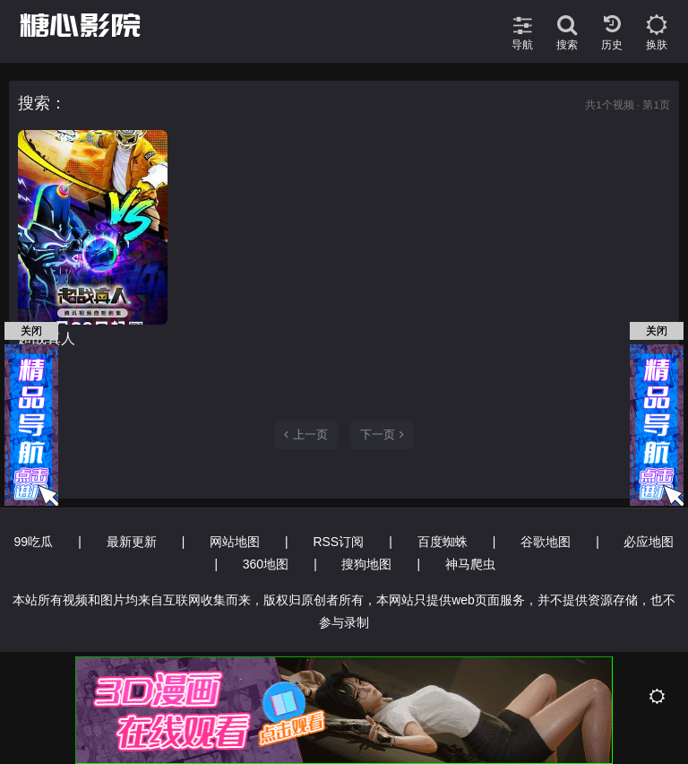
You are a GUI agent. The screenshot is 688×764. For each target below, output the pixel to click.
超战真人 (46, 338)
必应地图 (649, 541)
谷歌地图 (545, 541)
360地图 (265, 564)
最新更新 (132, 541)
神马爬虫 (470, 564)
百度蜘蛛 (442, 541)
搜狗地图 (366, 564)
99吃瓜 (34, 541)
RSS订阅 (338, 541)
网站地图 (235, 541)
